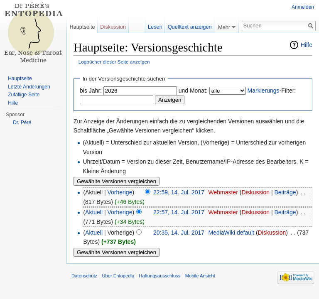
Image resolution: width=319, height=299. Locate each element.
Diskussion (255, 192)
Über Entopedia (118, 275)
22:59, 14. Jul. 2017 (178, 192)
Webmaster (223, 192)
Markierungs (264, 90)
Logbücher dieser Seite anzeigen (114, 61)
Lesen (155, 27)
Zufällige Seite (23, 95)
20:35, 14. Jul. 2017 (178, 232)
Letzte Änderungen (29, 87)
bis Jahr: (91, 90)
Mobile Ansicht (200, 275)
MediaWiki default (231, 232)
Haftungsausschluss (159, 275)
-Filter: (272, 90)
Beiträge (285, 192)
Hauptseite (82, 27)
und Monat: (193, 90)
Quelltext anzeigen (190, 27)
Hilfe (306, 45)
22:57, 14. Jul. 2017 (178, 212)
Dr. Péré (22, 122)
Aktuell (94, 212)
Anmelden (303, 7)
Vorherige (120, 192)
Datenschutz (84, 275)
